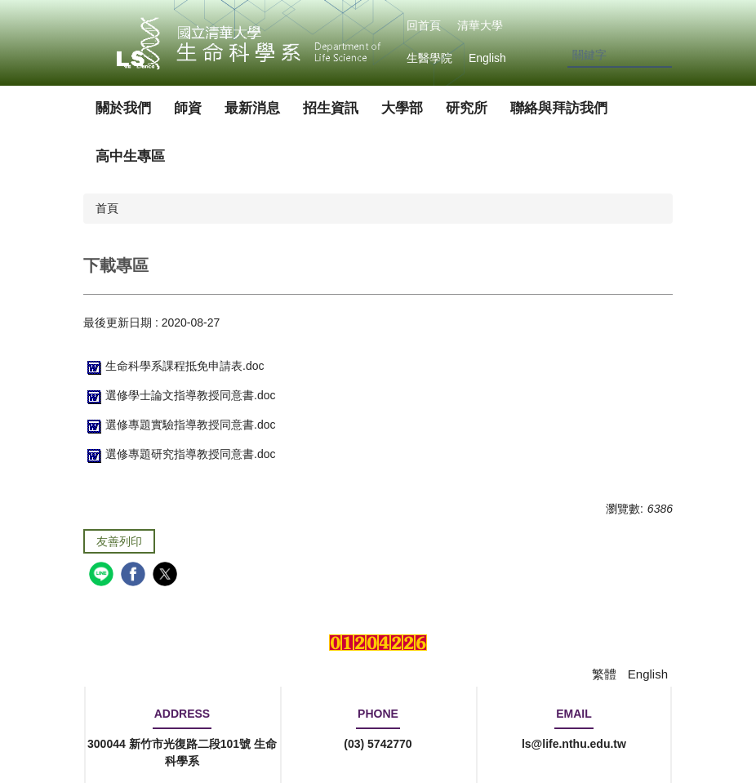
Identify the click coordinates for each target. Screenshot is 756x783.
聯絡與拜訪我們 (558, 108)
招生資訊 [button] (330, 108)
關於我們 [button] (123, 108)
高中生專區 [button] (130, 156)
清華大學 (480, 25)
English (487, 58)
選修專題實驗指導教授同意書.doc (179, 424)
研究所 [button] (466, 108)
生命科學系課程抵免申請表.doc (173, 365)
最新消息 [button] (252, 108)
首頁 (107, 208)
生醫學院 (429, 58)
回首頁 (424, 25)
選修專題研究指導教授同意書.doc (179, 453)
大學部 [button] (402, 108)
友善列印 (119, 541)
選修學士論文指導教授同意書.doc (179, 395)
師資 (188, 108)
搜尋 (659, 56)
